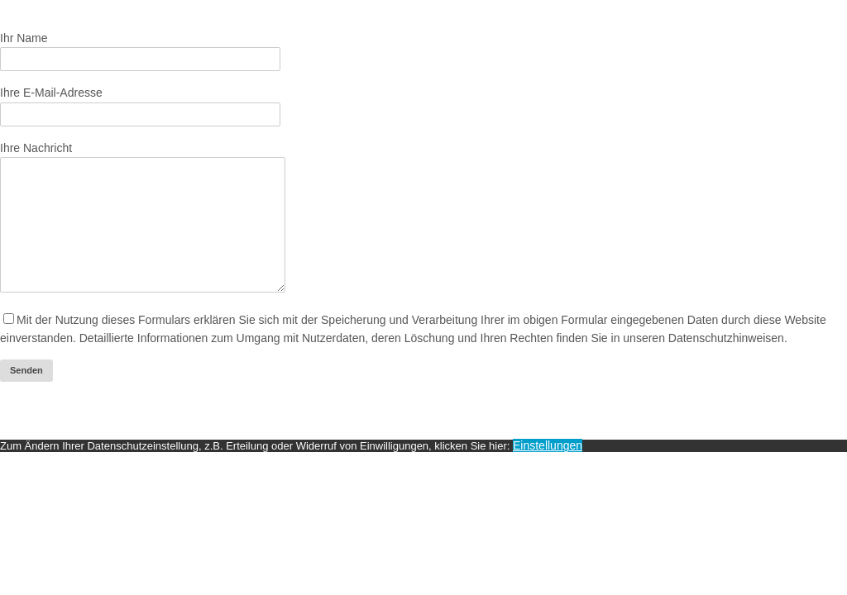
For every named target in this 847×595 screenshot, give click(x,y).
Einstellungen (547, 470)
